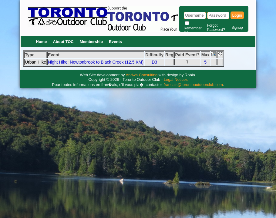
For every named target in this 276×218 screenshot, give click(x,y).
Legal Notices (176, 79)
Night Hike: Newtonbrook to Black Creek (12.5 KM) (95, 62)
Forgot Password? (216, 27)
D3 (154, 62)
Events (115, 41)
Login (237, 15)
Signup (237, 27)
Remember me (193, 30)
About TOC (63, 41)
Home (41, 41)
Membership (91, 41)
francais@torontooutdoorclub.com (193, 84)
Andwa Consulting (141, 75)
